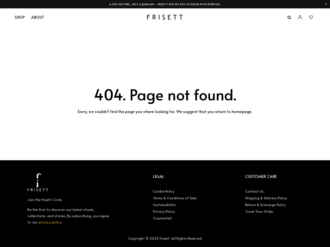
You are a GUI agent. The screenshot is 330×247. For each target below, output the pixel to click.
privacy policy (50, 222)
